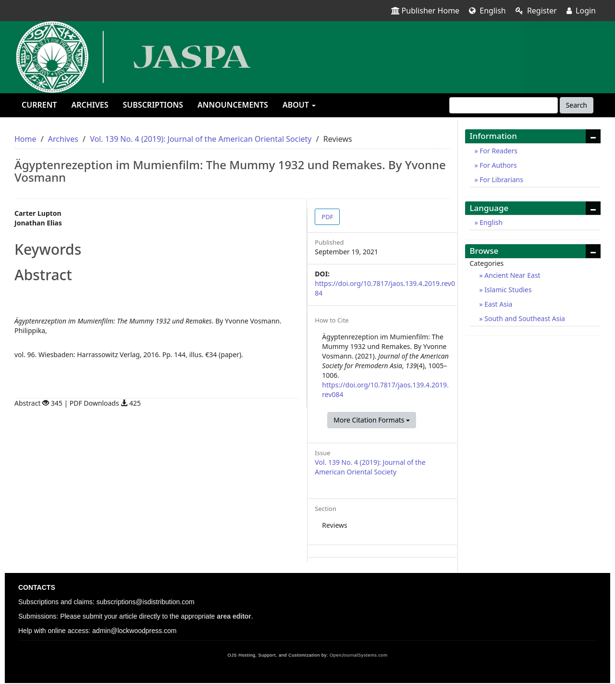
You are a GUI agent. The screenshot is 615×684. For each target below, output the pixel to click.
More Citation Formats (371, 419)
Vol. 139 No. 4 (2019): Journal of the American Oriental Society (200, 139)
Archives (89, 104)
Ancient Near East (512, 275)
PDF (327, 216)
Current (39, 104)
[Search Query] (503, 105)
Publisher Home (425, 10)
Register (536, 10)
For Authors (497, 165)
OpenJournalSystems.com (359, 655)
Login (581, 10)
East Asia (498, 304)
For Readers (497, 150)
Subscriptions (153, 104)
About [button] (299, 104)
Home (25, 139)
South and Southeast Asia (524, 318)
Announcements (232, 104)
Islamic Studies (507, 289)
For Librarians (500, 179)
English (487, 10)
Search (576, 105)
